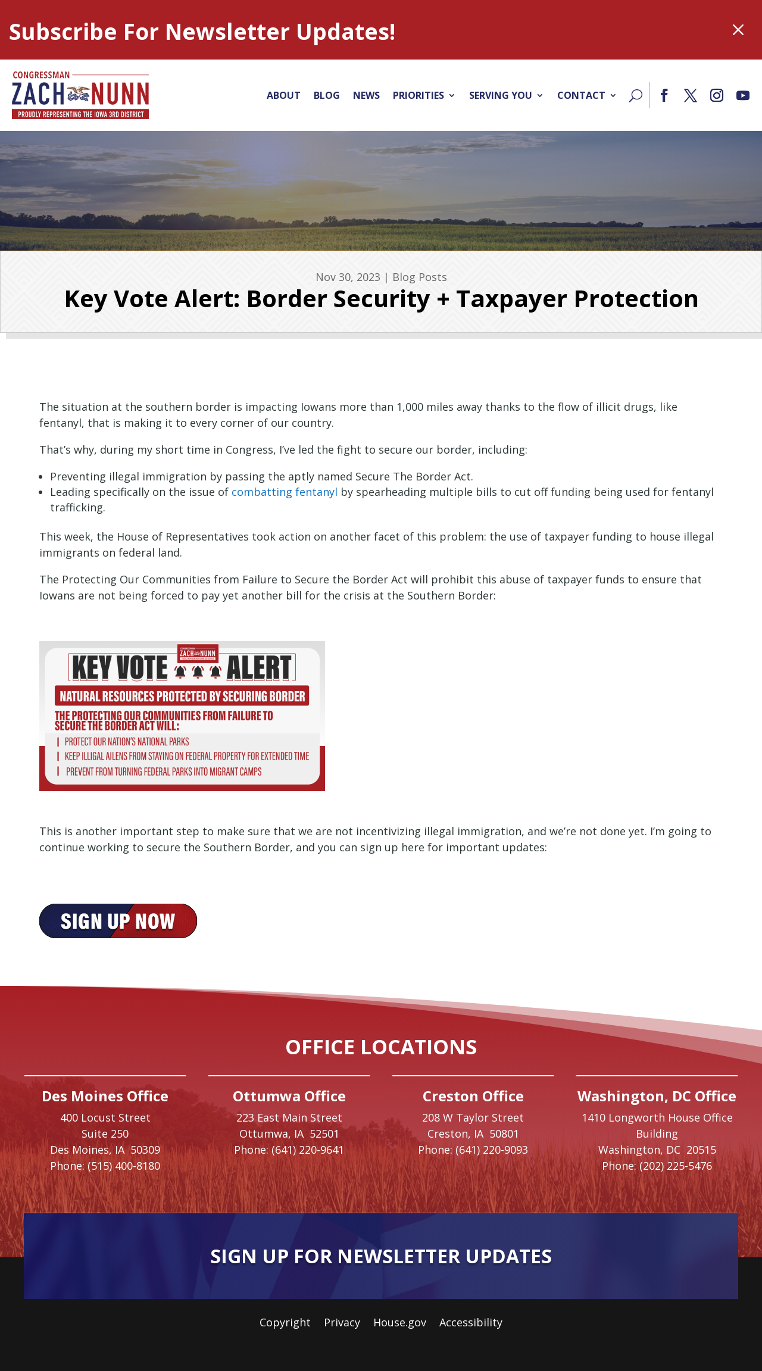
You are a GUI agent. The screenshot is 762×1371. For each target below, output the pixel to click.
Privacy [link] (342, 1323)
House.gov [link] (399, 1323)
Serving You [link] (500, 95)
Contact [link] (581, 95)
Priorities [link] (418, 95)
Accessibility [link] (470, 1323)
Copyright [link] (285, 1323)
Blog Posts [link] (419, 277)
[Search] (635, 95)
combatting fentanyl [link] (285, 492)
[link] (80, 95)
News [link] (366, 95)
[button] (664, 95)
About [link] (284, 95)
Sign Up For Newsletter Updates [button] (381, 1256)
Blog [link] (327, 95)
